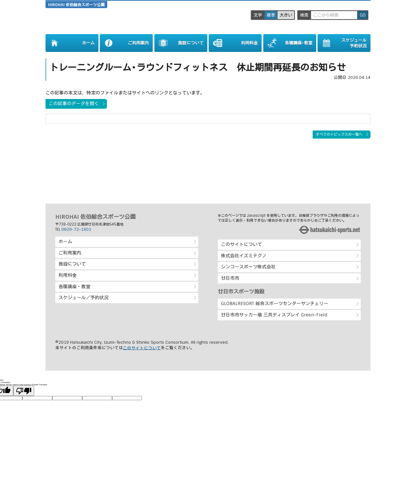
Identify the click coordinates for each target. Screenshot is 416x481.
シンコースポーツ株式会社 (248, 267)
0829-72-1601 (76, 229)
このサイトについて (241, 244)
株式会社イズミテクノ (243, 256)
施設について (72, 264)
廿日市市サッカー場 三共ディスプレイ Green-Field (274, 315)
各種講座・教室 (74, 287)
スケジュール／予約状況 (83, 298)
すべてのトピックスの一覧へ (339, 134)
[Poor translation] (23, 391)
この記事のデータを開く (74, 103)
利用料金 (67, 275)
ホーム (65, 241)
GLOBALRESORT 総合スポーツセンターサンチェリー (274, 303)
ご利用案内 (69, 253)
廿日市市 (230, 278)
